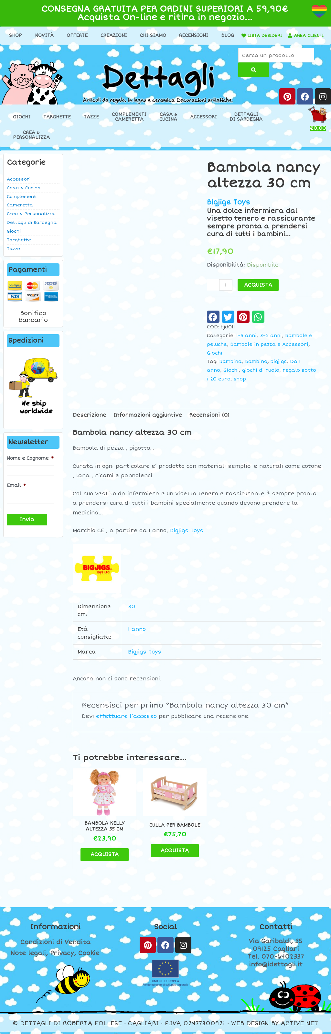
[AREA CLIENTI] (145, 46)
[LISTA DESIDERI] (268, 35)
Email (16, 491)
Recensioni (205, 35)
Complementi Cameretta (22, 207)
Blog (239, 35)
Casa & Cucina (24, 194)
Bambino (256, 367)
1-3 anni (246, 342)
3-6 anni (271, 342)
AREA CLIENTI (166, 46)
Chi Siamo (165, 35)
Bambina (230, 367)
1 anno (137, 635)
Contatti (276, 928)
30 (131, 612)
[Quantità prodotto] (226, 291)
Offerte (89, 35)
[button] (213, 323)
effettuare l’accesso (126, 722)
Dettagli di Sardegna (32, 228)
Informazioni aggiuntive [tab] (147, 421)
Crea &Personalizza (31, 141)
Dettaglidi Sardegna (246, 123)
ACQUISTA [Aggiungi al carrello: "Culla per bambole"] (169, 855)
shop (240, 385)
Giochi (21, 123)
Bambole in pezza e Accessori (269, 350)
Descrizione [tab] (89, 421)
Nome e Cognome (30, 464)
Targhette (57, 123)
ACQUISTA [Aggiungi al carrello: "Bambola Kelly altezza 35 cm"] (106, 856)
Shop (27, 35)
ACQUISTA (258, 291)
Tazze (91, 123)
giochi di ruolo (260, 376)
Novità (56, 35)
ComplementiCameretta (129, 123)
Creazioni (126, 35)
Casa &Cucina (168, 123)
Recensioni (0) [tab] (209, 421)
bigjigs (279, 367)
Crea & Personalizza (31, 220)
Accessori (203, 123)
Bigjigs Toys (229, 208)
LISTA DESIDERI (291, 35)
